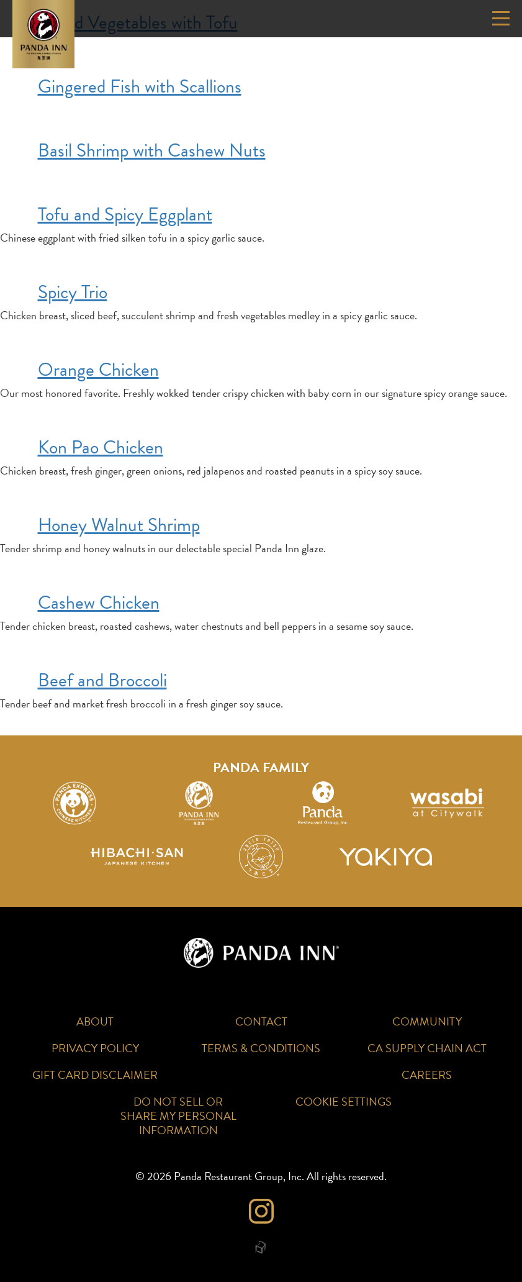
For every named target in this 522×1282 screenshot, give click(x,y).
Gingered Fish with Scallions (139, 86)
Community (427, 1021)
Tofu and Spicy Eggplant (125, 214)
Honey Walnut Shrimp (119, 525)
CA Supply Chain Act (427, 1048)
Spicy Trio (72, 292)
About (95, 1021)
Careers (427, 1074)
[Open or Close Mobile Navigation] (501, 18)
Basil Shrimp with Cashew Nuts (152, 150)
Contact (261, 1021)
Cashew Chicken (99, 602)
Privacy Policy (95, 1048)
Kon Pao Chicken (100, 447)
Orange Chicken (98, 369)
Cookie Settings (343, 1101)
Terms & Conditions (261, 1048)
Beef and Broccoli (102, 680)
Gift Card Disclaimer (95, 1074)
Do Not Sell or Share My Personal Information (178, 1116)
